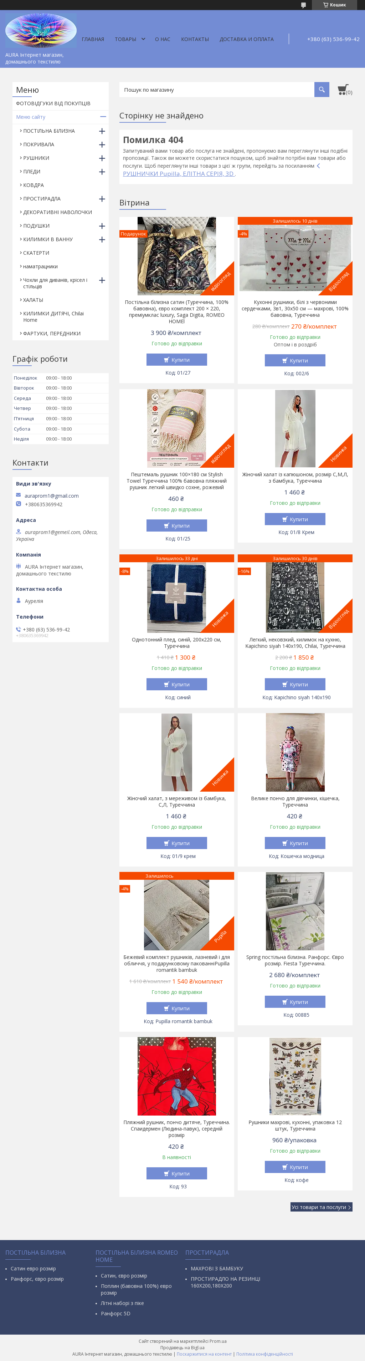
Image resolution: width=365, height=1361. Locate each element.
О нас (162, 39)
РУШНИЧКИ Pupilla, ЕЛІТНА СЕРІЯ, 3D (179, 173)
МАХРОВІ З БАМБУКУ (217, 1268)
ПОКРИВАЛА (38, 144)
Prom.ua (218, 1341)
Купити (180, 359)
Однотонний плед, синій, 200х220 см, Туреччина (176, 642)
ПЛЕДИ (31, 171)
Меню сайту (30, 116)
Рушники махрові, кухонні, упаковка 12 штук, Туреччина (295, 1125)
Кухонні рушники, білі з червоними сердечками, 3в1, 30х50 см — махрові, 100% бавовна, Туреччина (295, 308)
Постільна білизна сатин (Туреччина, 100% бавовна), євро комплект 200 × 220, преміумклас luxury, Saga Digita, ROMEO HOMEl (176, 312)
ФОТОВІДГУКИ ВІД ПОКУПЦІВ (53, 103)
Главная (93, 39)
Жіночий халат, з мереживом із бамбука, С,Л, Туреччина (176, 801)
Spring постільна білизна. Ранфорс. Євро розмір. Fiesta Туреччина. (295, 960)
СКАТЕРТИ (36, 252)
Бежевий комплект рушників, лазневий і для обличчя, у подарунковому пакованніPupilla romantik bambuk (176, 963)
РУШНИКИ (36, 157)
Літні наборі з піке (122, 1303)
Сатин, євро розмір (124, 1275)
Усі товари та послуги (319, 1206)
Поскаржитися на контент (204, 1354)
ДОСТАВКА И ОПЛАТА (247, 39)
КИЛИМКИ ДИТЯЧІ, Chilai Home (53, 316)
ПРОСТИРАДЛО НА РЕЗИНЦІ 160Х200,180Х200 (225, 1282)
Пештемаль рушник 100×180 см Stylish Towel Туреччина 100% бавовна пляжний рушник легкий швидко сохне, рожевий (177, 481)
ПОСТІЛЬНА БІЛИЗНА (49, 130)
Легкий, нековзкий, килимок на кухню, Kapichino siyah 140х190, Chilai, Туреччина (295, 642)
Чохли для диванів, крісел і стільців (55, 283)
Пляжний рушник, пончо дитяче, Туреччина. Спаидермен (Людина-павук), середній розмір (176, 1128)
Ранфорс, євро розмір (37, 1278)
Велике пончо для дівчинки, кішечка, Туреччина (295, 801)
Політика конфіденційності (264, 1354)
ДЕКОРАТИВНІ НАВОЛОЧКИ (57, 212)
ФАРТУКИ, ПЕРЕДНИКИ (52, 333)
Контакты (195, 39)
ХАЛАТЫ (33, 299)
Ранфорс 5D (115, 1313)
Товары (125, 39)
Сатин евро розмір (33, 1268)
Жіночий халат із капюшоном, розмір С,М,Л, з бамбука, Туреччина (295, 477)
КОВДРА (33, 185)
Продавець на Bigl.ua (182, 1348)
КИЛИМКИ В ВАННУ (48, 239)
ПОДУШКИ (36, 225)
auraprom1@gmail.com (52, 496)
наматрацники (40, 266)
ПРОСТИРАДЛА (42, 198)
